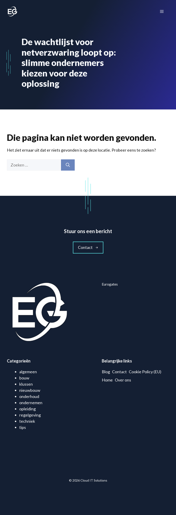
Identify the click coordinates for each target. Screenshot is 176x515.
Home (107, 379)
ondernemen (30, 402)
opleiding (27, 408)
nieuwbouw (29, 390)
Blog (106, 371)
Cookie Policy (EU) (145, 371)
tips (22, 427)
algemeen (28, 371)
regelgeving (30, 414)
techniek (27, 421)
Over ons (123, 379)
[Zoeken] (68, 165)
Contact (119, 371)
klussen (26, 384)
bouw (24, 377)
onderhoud (29, 396)
